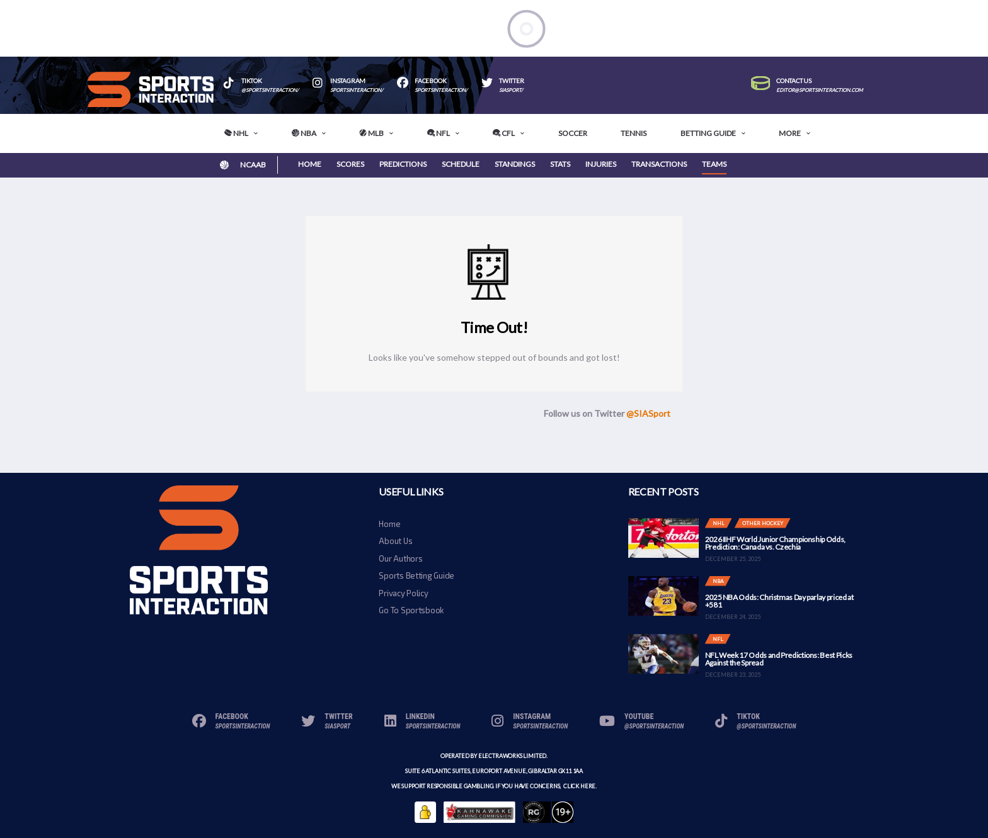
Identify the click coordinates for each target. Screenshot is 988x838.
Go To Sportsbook (411, 610)
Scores (350, 164)
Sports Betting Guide (416, 575)
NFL (438, 133)
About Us (395, 541)
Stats (560, 164)
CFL (504, 133)
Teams (714, 164)
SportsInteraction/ (441, 90)
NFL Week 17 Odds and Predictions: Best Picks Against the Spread (779, 658)
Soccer (572, 133)
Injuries (600, 164)
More (790, 133)
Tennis (633, 133)
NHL (236, 133)
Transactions (659, 164)
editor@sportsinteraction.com (819, 90)
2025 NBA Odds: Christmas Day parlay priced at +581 (779, 600)
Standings (515, 164)
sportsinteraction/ (356, 90)
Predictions (403, 164)
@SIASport (648, 413)
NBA (304, 133)
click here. (579, 786)
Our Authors (400, 558)
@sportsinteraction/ (270, 90)
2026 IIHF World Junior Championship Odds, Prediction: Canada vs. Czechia (775, 543)
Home (309, 164)
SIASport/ (511, 90)
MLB (371, 133)
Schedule (461, 164)
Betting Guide (708, 133)
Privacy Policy (403, 593)
